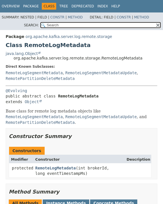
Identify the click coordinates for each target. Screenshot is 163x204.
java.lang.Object (22, 53)
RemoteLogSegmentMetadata (34, 73)
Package (31, 6)
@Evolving (16, 90)
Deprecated (82, 6)
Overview (11, 6)
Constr (57, 17)
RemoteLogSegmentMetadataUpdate (101, 73)
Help (115, 6)
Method (75, 17)
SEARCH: (31, 25)
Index (102, 6)
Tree (63, 6)
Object (32, 101)
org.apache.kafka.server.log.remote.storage (68, 36)
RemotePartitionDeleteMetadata (40, 78)
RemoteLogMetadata (55, 168)
